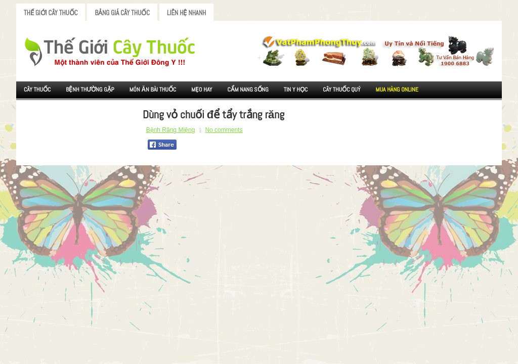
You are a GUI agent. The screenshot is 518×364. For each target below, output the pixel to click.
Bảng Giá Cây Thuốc (122, 13)
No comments (223, 129)
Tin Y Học (296, 89)
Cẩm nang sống (247, 89)
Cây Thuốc (37, 89)
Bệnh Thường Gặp (90, 89)
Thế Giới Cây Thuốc (50, 13)
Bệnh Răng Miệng (170, 129)
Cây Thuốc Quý (341, 89)
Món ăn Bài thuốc (153, 89)
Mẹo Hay (201, 89)
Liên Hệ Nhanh (186, 13)
